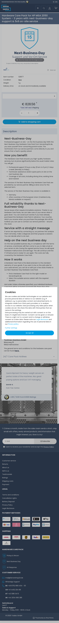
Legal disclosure (42, 319)
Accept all (29, 333)
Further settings (11, 328)
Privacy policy (13, 324)
